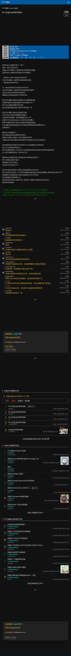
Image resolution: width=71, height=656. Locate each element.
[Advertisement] (35, 31)
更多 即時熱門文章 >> (35, 583)
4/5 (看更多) (14, 57)
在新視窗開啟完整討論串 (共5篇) (36, 439)
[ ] (11, 453)
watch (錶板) (14, 8)
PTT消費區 (5, 8)
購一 (13, 334)
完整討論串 (10, 396)
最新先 (13, 401)
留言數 (27, 401)
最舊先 (20, 401)
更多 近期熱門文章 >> (35, 513)
